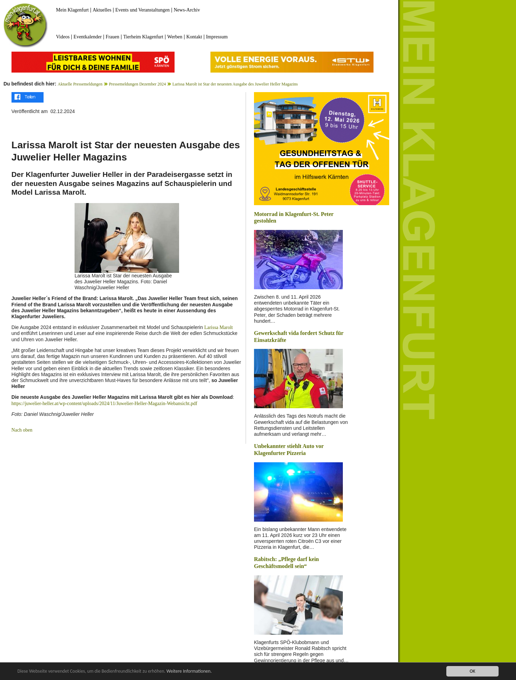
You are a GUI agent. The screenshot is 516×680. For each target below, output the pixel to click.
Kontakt (194, 36)
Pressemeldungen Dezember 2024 (137, 84)
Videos (63, 36)
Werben (174, 36)
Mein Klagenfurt (72, 10)
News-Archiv (187, 10)
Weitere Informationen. (189, 671)
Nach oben (21, 430)
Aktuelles (102, 10)
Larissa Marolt (218, 327)
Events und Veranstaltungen (142, 10)
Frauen (112, 36)
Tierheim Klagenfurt (143, 36)
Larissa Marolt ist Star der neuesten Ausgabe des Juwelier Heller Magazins (235, 84)
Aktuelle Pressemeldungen (80, 84)
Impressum (217, 36)
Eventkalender (88, 36)
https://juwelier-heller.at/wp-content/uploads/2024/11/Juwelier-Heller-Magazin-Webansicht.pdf (104, 403)
